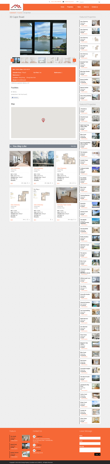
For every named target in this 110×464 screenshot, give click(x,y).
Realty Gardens (84, 236)
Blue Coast (83, 134)
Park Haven (83, 360)
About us (86, 7)
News (79, 7)
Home (62, 7)
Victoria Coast (84, 211)
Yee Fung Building (85, 310)
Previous (12, 60)
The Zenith (13, 436)
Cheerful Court (84, 117)
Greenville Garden (85, 294)
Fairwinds (82, 203)
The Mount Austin (85, 376)
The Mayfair (83, 219)
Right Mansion (84, 318)
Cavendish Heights (85, 368)
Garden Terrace (14, 452)
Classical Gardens (85, 302)
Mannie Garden (84, 87)
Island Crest (13, 444)
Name (81, 435)
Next (74, 60)
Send (97, 454)
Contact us (95, 7)
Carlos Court (83, 394)
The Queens (83, 253)
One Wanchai (83, 326)
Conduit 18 (83, 410)
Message (82, 446)
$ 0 (12, 183)
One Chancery (15, 168)
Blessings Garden (85, 71)
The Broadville (84, 228)
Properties (70, 7)
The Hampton (83, 152)
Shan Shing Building (85, 95)
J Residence (83, 108)
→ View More (72, 146)
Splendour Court (84, 245)
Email (81, 441)
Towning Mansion (84, 195)
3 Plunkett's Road (84, 269)
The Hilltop (83, 286)
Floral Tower (83, 334)
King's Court (83, 402)
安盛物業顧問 (13, 12)
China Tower (83, 418)
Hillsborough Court (85, 278)
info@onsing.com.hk (69, 1)
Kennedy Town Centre (64, 205)
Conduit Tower (84, 160)
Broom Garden (84, 79)
